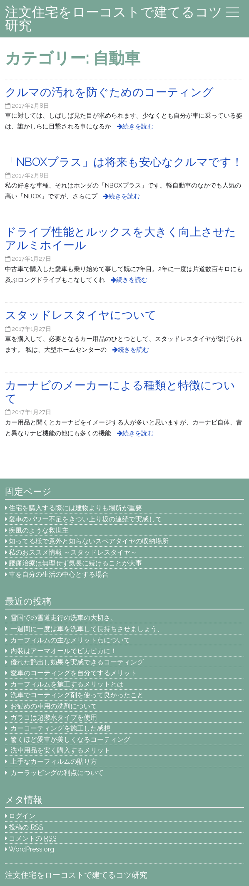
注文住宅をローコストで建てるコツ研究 (113, 18)
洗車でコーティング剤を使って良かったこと (77, 695)
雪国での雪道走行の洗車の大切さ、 (63, 618)
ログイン (22, 816)
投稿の (26, 827)
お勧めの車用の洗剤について (53, 706)
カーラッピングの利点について (57, 773)
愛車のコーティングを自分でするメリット (73, 673)
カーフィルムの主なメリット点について (70, 640)
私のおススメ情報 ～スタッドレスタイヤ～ (73, 552)
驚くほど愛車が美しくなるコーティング (70, 739)
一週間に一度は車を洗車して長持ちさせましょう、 (90, 629)
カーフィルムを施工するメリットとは (67, 684)
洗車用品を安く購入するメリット (60, 750)
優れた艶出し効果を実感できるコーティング (77, 662)
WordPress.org (31, 849)
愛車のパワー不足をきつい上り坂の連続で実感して (85, 519)
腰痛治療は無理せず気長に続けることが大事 (75, 563)
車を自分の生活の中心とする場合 (59, 574)
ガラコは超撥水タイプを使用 (53, 717)
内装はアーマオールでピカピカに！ (63, 651)
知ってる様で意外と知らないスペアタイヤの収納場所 (89, 541)
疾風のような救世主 (39, 530)
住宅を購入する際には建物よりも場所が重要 (75, 508)
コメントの (33, 838)
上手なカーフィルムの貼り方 (53, 761)
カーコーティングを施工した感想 (60, 728)
